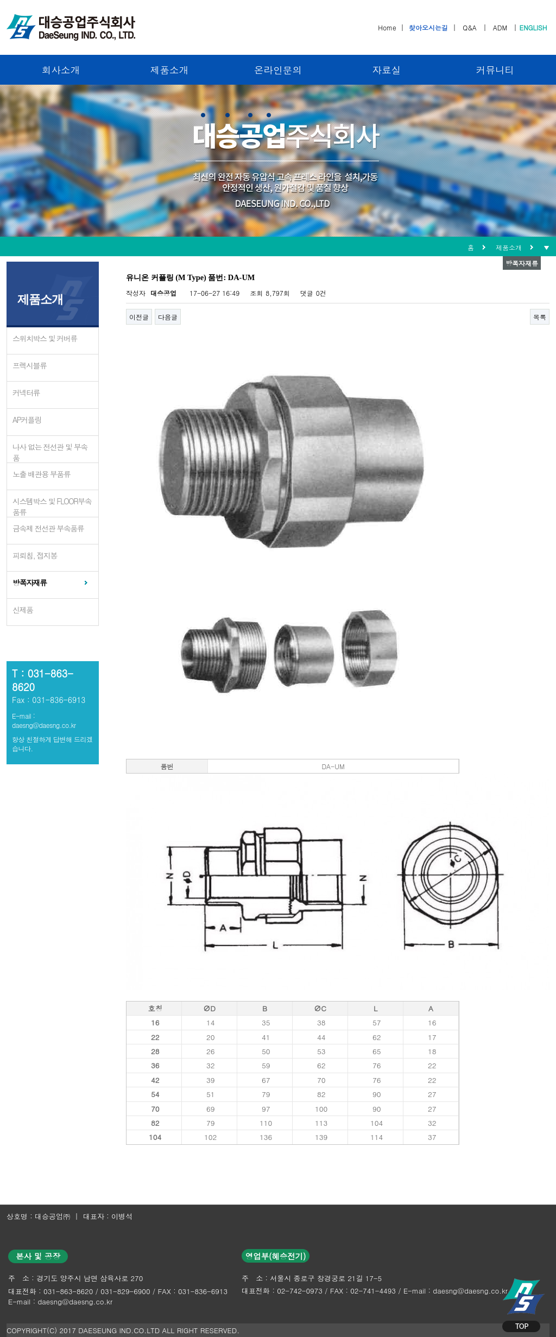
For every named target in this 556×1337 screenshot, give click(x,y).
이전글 (139, 316)
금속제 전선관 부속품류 (48, 528)
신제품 (22, 609)
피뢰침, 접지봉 (34, 555)
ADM (500, 27)
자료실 (386, 70)
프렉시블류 (29, 365)
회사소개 (61, 70)
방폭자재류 (29, 582)
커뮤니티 (495, 70)
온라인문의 (278, 70)
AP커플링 (26, 419)
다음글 (168, 316)
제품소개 (169, 70)
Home (387, 27)
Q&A (470, 27)
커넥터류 (26, 392)
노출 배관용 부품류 (41, 473)
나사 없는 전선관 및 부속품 (49, 452)
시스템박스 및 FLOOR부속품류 (51, 506)
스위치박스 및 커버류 (44, 338)
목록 (539, 316)
